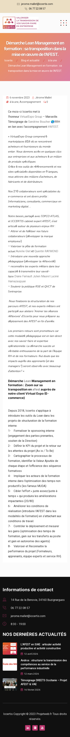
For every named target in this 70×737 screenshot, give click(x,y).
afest (36, 389)
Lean (27, 381)
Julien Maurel (41, 276)
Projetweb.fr (44, 714)
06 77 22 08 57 (37, 8)
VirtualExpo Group (31, 116)
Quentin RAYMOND (46, 251)
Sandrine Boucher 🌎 (41, 121)
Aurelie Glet (23, 251)
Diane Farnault (23, 276)
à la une (14, 101)
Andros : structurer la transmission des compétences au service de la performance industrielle (44, 664)
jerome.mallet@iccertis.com (37, 4)
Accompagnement (30, 101)
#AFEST (53, 126)
